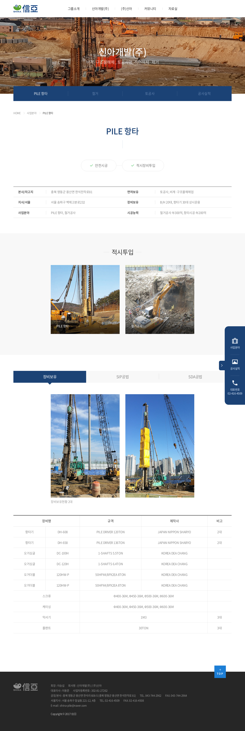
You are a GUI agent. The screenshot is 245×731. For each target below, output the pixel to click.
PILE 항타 (41, 93)
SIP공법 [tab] (122, 376)
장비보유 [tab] (49, 376)
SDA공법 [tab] (195, 376)
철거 (95, 93)
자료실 (172, 8)
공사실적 (204, 93)
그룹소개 (74, 8)
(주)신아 (126, 8)
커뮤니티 (150, 8)
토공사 (150, 93)
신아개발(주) (100, 8)
